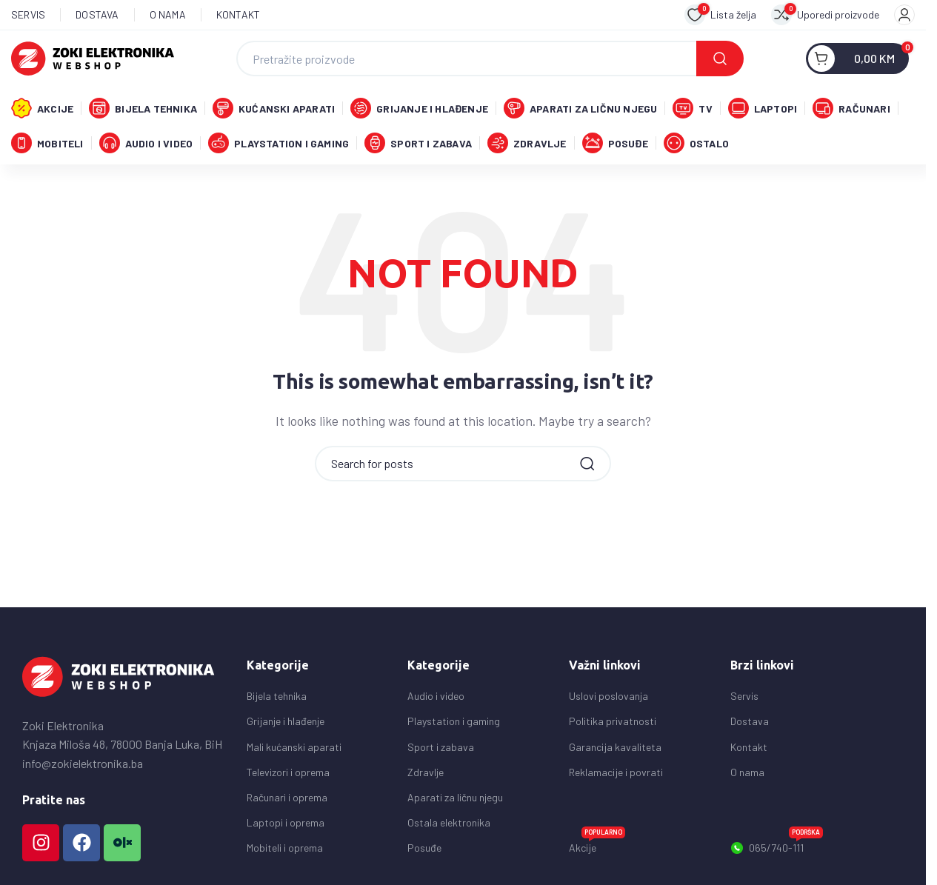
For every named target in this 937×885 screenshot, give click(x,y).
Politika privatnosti (612, 729)
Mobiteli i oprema (285, 855)
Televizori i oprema (288, 780)
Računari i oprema (287, 805)
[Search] (490, 60)
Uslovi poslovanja (608, 704)
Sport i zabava (440, 754)
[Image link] (118, 683)
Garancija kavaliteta (615, 754)
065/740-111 (776, 853)
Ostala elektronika (448, 830)
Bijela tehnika (277, 704)
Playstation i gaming (453, 729)
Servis (744, 704)
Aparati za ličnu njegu (455, 805)
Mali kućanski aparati (294, 754)
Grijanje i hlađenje (285, 729)
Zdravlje (425, 780)
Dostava (749, 729)
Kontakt (748, 754)
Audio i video (435, 704)
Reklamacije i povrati (616, 780)
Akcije (597, 853)
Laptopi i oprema (285, 830)
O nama (747, 780)
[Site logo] (92, 58)
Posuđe (424, 855)
